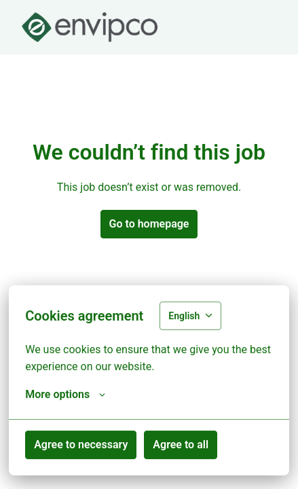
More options (65, 394)
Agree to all (180, 444)
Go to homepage (149, 223)
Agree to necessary (81, 444)
